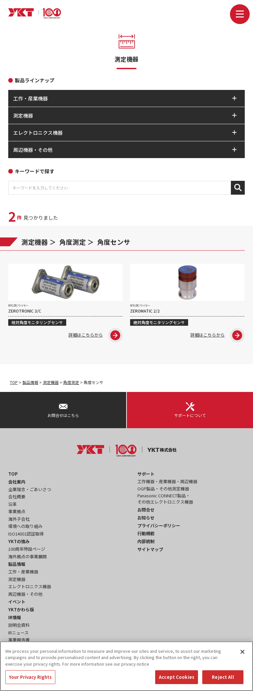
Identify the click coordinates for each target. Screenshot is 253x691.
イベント (16, 601)
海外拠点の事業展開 (27, 556)
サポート (146, 474)
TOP (14, 382)
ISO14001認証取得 (26, 534)
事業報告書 (19, 640)
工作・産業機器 (23, 571)
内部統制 (146, 541)
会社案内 (16, 482)
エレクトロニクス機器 (29, 586)
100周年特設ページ (26, 549)
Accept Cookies (176, 680)
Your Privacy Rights (30, 680)
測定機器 (34, 242)
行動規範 (146, 533)
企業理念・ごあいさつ (29, 489)
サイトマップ (150, 549)
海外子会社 (19, 519)
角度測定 (72, 242)
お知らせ (146, 517)
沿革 (12, 504)
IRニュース (18, 632)
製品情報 (30, 382)
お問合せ (146, 510)
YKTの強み (19, 541)
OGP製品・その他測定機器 (163, 488)
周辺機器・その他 (25, 594)
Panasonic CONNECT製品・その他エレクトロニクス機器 (165, 498)
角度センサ (113, 242)
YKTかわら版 (21, 609)
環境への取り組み (25, 526)
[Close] (242, 654)
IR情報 (14, 617)
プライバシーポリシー (158, 525)
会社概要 (16, 496)
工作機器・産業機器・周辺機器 (167, 481)
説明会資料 (19, 625)
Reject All (223, 680)
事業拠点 (16, 511)
